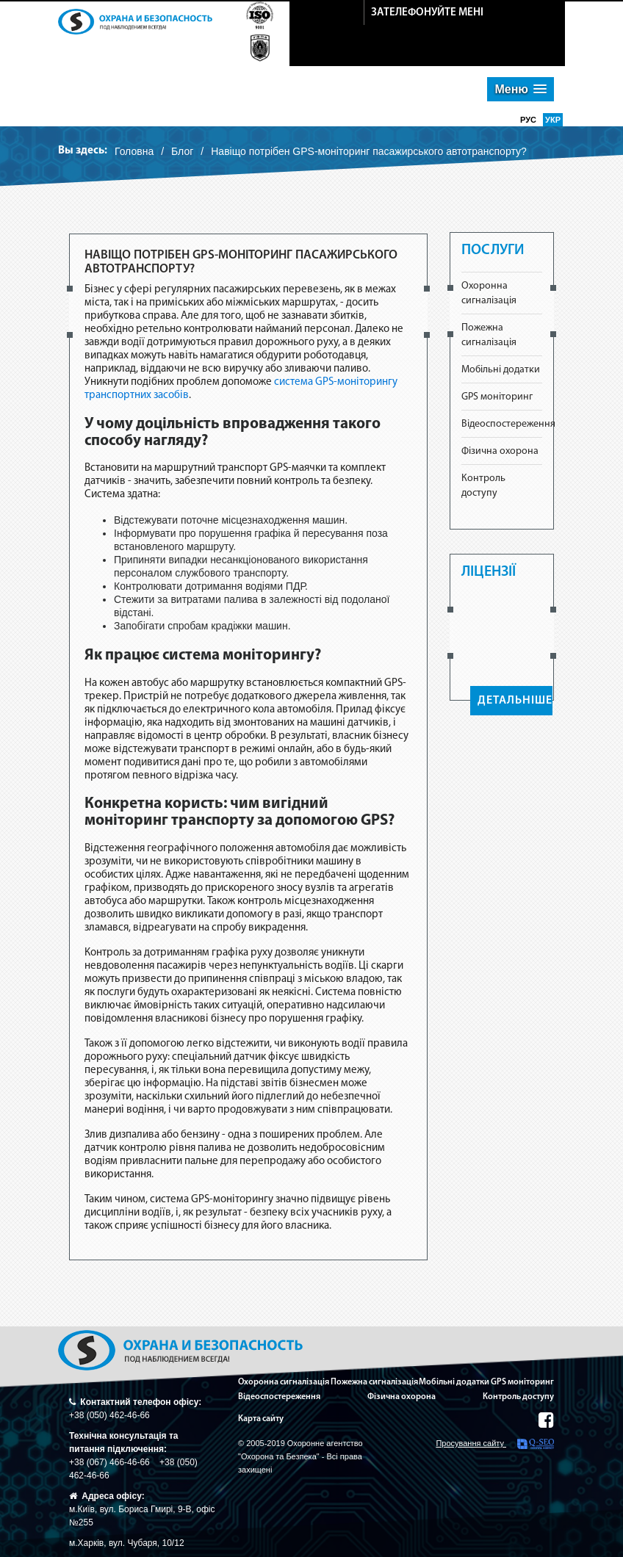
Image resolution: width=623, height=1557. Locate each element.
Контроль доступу (518, 1396)
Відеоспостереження (508, 424)
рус (529, 119)
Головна (134, 151)
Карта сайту (261, 1419)
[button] (520, 89)
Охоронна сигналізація (283, 1382)
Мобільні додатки (500, 369)
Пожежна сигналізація (374, 1382)
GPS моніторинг (497, 396)
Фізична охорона (500, 451)
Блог (182, 151)
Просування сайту (495, 1444)
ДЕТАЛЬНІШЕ (515, 701)
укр (553, 119)
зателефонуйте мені (427, 12)
